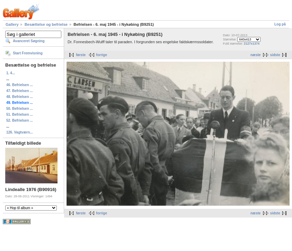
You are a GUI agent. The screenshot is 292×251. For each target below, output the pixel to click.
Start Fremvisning (28, 53)
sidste (275, 55)
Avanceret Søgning (29, 41)
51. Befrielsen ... (19, 114)
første (81, 55)
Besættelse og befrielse (46, 24)
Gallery (12, 24)
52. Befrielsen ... (19, 120)
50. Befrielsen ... (19, 109)
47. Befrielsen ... (19, 91)
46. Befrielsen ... (19, 85)
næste (256, 55)
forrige (101, 55)
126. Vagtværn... (19, 132)
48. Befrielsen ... (19, 97)
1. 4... (10, 73)
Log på (280, 24)
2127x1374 (252, 43)
